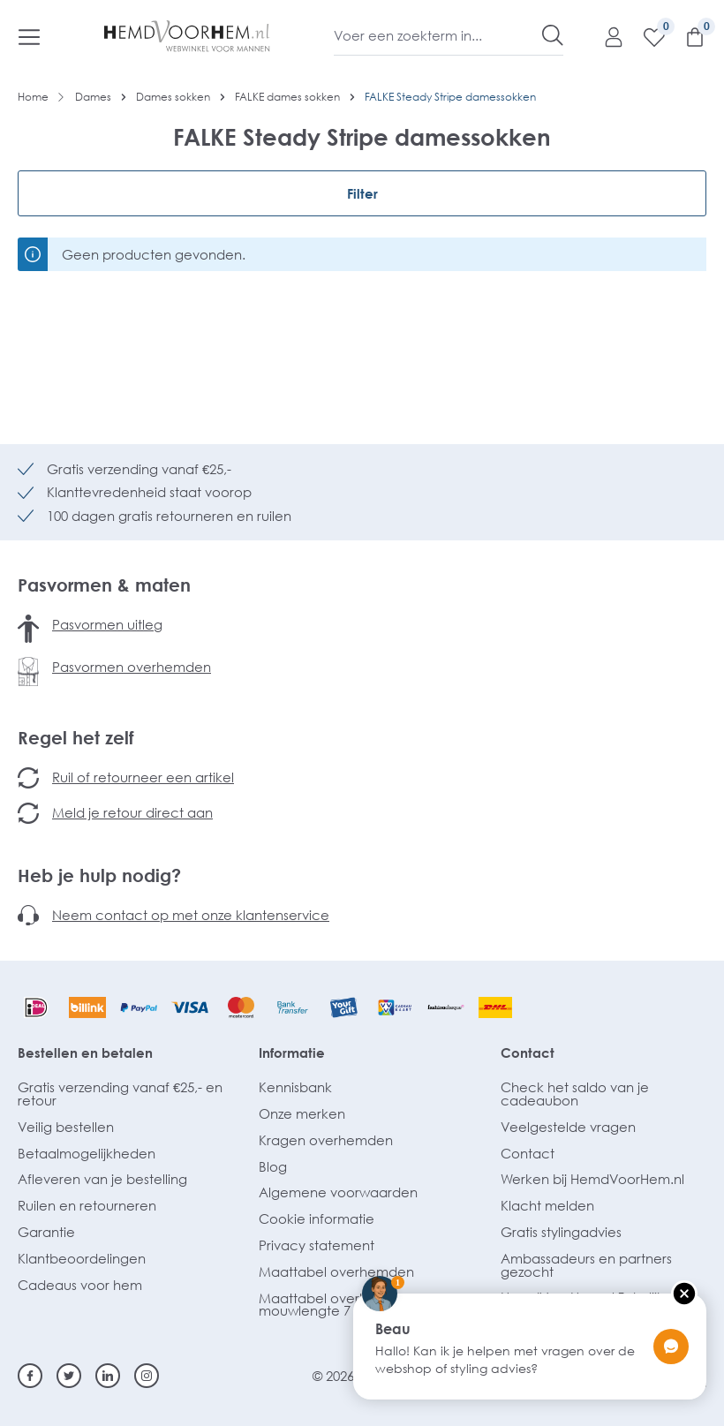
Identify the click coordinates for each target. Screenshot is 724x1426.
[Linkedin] (107, 1375)
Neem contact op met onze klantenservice (190, 915)
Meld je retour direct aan (132, 812)
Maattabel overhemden (336, 1271)
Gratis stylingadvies (561, 1232)
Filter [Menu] (362, 193)
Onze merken (302, 1113)
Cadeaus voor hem (80, 1285)
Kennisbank (295, 1087)
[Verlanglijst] (645, 36)
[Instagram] (146, 1375)
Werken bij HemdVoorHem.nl (592, 1179)
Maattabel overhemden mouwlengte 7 (336, 1304)
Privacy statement (316, 1245)
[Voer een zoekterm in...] (438, 35)
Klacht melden (547, 1205)
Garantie (46, 1232)
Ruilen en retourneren (87, 1205)
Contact (527, 1052)
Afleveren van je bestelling (102, 1179)
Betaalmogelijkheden (86, 1153)
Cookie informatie (316, 1218)
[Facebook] (30, 1375)
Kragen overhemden (326, 1140)
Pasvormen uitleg (107, 624)
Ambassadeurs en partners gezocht (586, 1264)
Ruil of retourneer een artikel (143, 777)
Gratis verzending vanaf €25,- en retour (120, 1093)
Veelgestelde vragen (568, 1127)
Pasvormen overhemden (131, 667)
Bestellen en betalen (85, 1052)
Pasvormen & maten (104, 584)
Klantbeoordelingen (82, 1258)
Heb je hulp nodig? (99, 875)
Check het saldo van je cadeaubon (575, 1093)
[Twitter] (69, 1375)
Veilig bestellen (66, 1127)
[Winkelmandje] (686, 36)
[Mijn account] (604, 36)
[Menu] (29, 36)
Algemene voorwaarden (338, 1192)
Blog (273, 1166)
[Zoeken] (552, 35)
